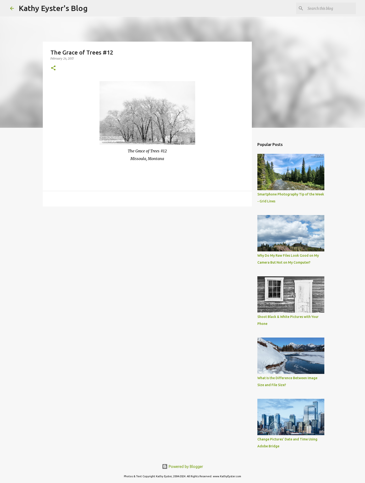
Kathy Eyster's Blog (53, 8)
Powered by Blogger (182, 466)
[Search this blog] (331, 8)
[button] (53, 68)
